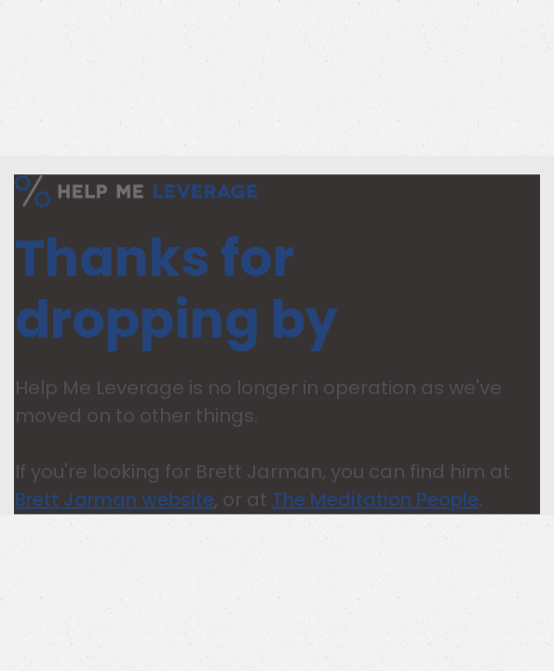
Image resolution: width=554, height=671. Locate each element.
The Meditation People (375, 499)
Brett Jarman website (114, 499)
